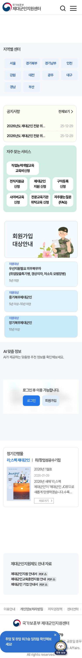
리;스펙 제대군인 (18, 460)
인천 (69, 63)
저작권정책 (55, 609)
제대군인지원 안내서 (29, 574)
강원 (13, 75)
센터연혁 (73, 609)
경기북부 (31, 63)
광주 (50, 75)
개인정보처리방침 (31, 609)
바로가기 (44, 500)
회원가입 (50, 401)
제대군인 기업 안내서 (30, 584)
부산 (31, 87)
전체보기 (64, 111)
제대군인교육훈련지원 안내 (33, 579)
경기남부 (50, 63)
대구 (69, 75)
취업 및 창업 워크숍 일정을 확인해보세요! (28, 641)
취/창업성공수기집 (48, 460)
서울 (13, 63)
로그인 (31, 401)
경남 (13, 87)
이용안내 (9, 609)
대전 (31, 75)
